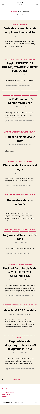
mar (34, 124)
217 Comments (29, 247)
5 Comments (29, 322)
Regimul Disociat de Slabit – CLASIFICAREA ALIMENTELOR (20, 276)
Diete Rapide (34, 309)
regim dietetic (28, 89)
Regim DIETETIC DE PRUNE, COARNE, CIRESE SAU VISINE (20, 71)
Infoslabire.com (20, 2)
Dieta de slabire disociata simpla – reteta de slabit (20, 32)
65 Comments (27, 110)
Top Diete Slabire (7, 403)
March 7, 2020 (19, 78)
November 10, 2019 (20, 322)
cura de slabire (9, 53)
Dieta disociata (15, 24)
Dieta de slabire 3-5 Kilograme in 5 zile (20, 105)
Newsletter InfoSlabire (8, 401)
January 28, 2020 (20, 148)
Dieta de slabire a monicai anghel (20, 171)
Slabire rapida (32, 136)
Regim (26, 63)
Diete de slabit (24, 24)
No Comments (28, 78)
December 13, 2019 (19, 247)
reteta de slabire (26, 53)
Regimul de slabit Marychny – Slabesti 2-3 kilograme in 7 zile (20, 353)
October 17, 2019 (20, 361)
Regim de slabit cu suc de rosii (20, 241)
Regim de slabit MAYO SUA (20, 143)
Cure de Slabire (8, 63)
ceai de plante (19, 124)
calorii (16, 124)
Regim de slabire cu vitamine (20, 206)
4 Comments (29, 284)
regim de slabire (23, 89)
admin (13, 78)
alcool (7, 189)
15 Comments (28, 212)
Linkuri (4, 399)
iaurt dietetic (30, 124)
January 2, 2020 (20, 212)
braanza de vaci (9, 124)
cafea (13, 124)
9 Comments (28, 361)
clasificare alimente (9, 300)
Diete (22, 63)
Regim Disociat (15, 136)
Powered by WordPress (18, 411)
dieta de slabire (14, 53)
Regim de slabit (32, 63)
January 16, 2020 (20, 177)
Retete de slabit (24, 136)
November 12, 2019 (20, 284)
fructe (19, 89)
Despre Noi (5, 397)
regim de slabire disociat (23, 300)
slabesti (7, 378)
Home (3, 395)
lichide (24, 189)
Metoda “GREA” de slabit (20, 317)
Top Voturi (5, 405)
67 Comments (28, 177)
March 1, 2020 (19, 110)
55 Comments (28, 148)
